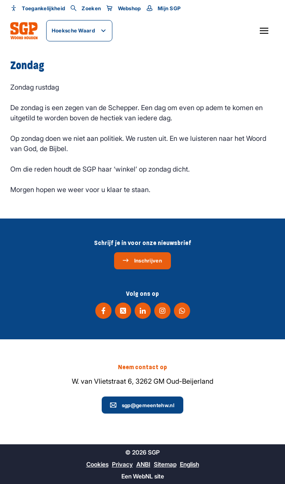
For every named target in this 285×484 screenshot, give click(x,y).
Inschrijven (142, 260)
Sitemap (165, 464)
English (189, 464)
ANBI (143, 464)
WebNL (143, 476)
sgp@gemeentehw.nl (142, 405)
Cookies (97, 464)
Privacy (122, 464)
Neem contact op (142, 367)
